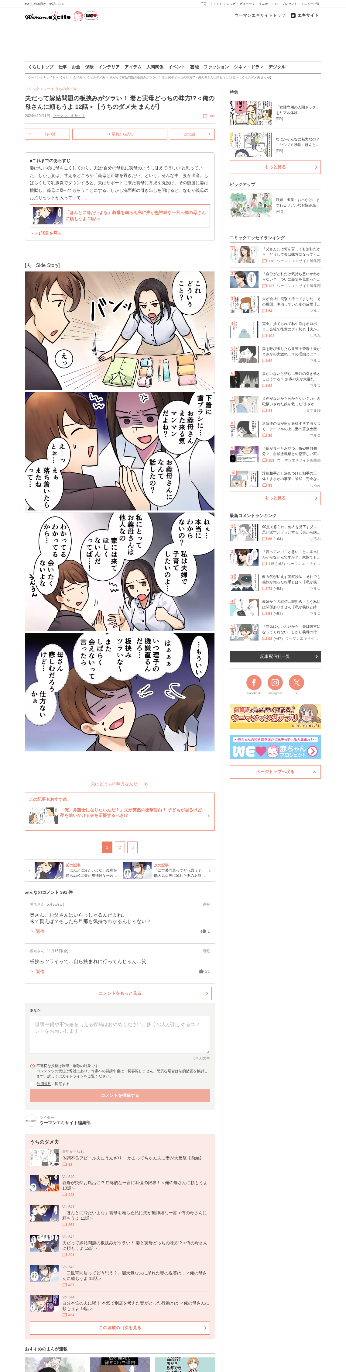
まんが (263, 3)
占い (275, 3)
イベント (176, 66)
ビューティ (247, 3)
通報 (206, 904)
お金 (76, 66)
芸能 (194, 66)
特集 (234, 92)
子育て (205, 3)
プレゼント (289, 3)
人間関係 (154, 66)
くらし (218, 3)
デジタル (277, 66)
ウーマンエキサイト (69, 116)
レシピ (231, 3)
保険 (89, 66)
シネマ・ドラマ (249, 66)
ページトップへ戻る (275, 771)
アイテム (133, 66)
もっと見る (275, 166)
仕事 (62, 66)
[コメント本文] (120, 1034)
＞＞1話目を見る (46, 233)
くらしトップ (40, 66)
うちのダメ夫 (66, 89)
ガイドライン (73, 1076)
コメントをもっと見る (120, 993)
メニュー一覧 (310, 3)
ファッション (216, 66)
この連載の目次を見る (120, 1327)
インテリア (109, 66)
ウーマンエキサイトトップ (260, 15)
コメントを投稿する (120, 1095)
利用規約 (44, 1083)
